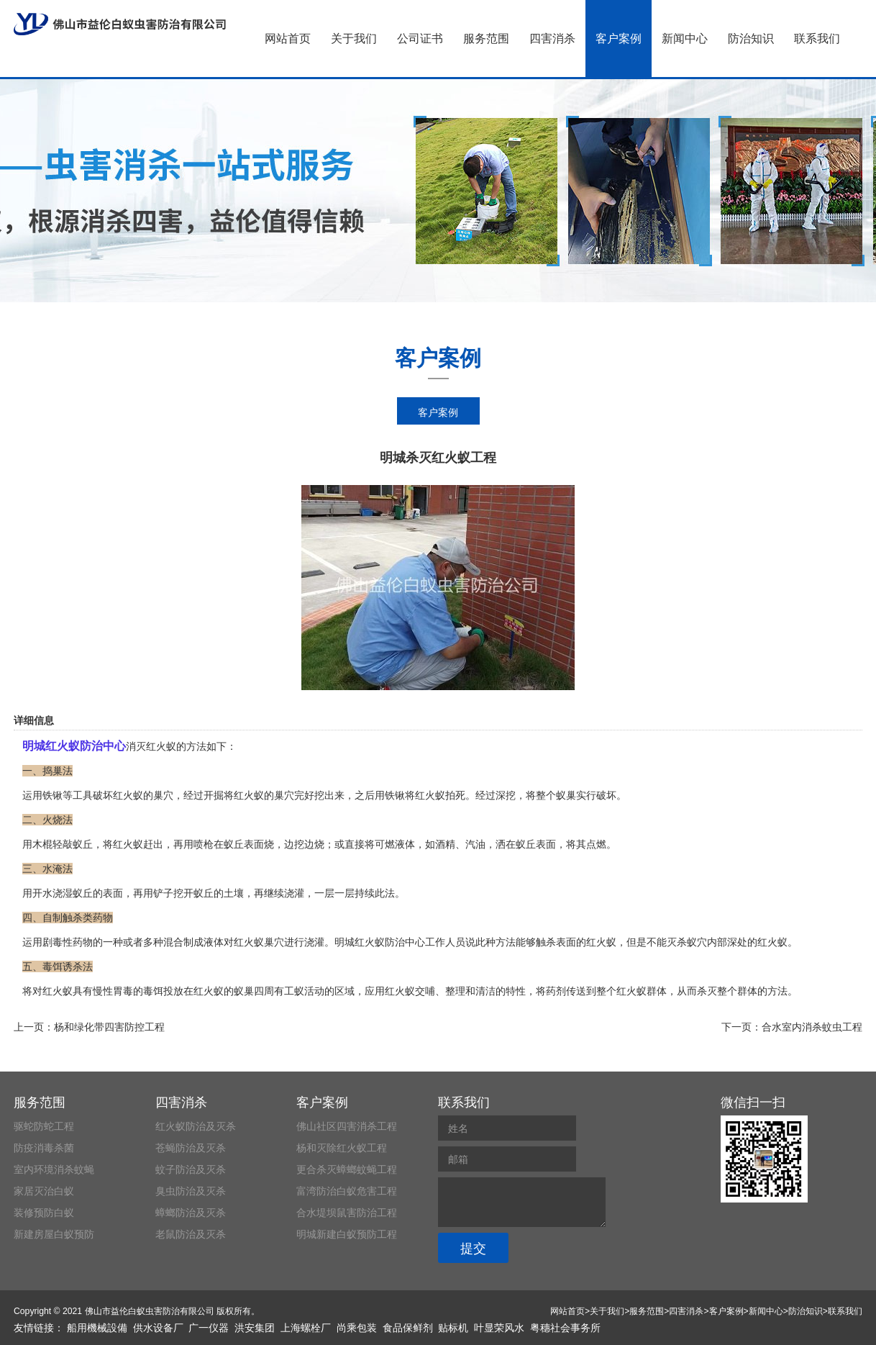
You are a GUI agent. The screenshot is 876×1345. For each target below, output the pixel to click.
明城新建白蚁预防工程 (346, 1234)
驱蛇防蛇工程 (44, 1126)
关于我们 (354, 38)
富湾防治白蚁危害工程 (346, 1191)
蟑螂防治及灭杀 (190, 1212)
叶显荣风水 (499, 1327)
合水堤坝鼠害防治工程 (346, 1212)
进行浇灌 (304, 942)
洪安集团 (254, 1327)
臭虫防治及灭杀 (190, 1191)
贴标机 (453, 1327)
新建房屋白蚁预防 (54, 1234)
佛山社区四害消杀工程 (346, 1126)
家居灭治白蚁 (44, 1191)
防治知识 (751, 38)
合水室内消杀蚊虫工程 (812, 1027)
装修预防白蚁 (44, 1212)
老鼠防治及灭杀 (190, 1234)
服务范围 (486, 38)
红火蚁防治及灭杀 (195, 1126)
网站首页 (288, 38)
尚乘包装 (357, 1327)
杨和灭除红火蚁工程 (341, 1148)
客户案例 (619, 38)
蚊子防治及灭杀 (190, 1169)
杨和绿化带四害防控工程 (109, 1027)
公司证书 (420, 38)
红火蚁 (430, 795)
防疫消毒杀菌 (44, 1148)
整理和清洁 (470, 991)
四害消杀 (552, 38)
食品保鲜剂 (408, 1327)
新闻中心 (685, 38)
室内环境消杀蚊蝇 (54, 1169)
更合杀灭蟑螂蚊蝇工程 (346, 1169)
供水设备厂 (158, 1327)
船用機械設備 (97, 1327)
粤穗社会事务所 (565, 1327)
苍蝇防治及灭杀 (190, 1148)
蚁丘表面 (244, 844)
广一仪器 (208, 1327)
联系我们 (817, 38)
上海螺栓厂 (305, 1327)
